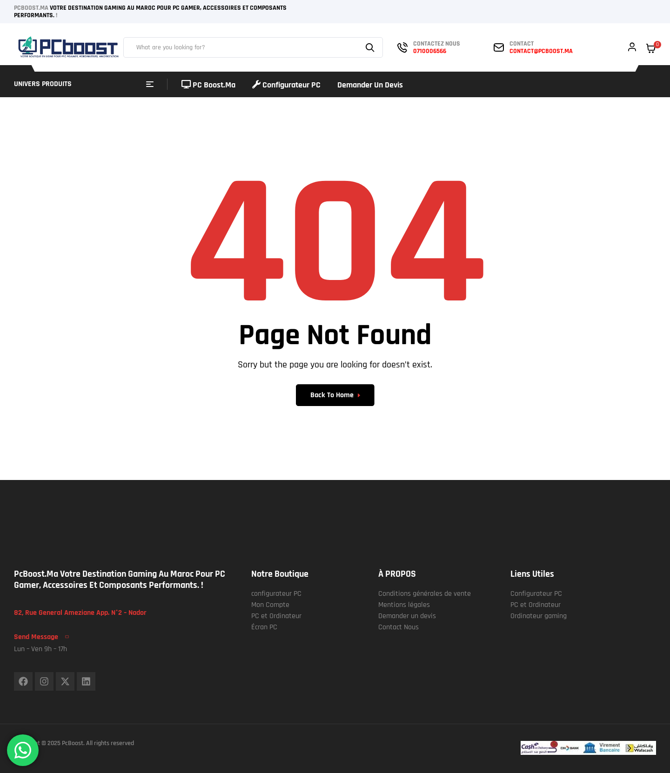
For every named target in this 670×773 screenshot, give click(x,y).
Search (371, 47)
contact (521, 44)
